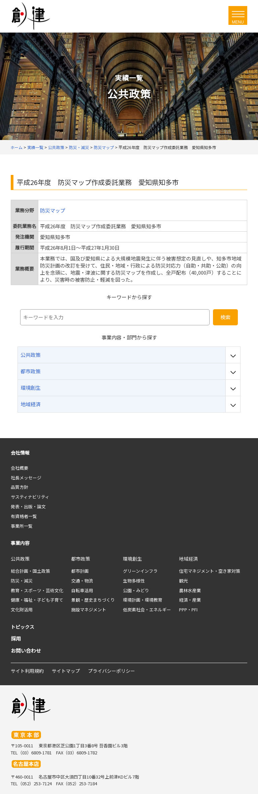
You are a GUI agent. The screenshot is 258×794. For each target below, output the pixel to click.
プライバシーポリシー (111, 670)
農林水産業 (190, 590)
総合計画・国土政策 (30, 571)
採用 (16, 638)
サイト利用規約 (27, 670)
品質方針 (19, 487)
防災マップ (52, 210)
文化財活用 (22, 609)
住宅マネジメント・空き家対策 (209, 571)
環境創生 (132, 558)
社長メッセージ (26, 477)
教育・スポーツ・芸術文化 (37, 590)
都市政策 (80, 558)
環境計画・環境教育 (142, 600)
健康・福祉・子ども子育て (37, 600)
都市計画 (80, 571)
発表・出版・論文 (28, 506)
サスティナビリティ (30, 497)
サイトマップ (66, 670)
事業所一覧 (22, 526)
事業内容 (20, 543)
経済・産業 (190, 600)
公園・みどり (136, 590)
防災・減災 (22, 580)
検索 (225, 317)
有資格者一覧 (24, 516)
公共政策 (20, 558)
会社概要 (19, 468)
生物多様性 (134, 580)
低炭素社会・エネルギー (147, 609)
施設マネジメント (88, 609)
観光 (183, 580)
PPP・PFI (188, 609)
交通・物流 (82, 580)
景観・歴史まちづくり (93, 600)
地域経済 (188, 558)
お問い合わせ (26, 650)
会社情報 (20, 452)
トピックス (22, 626)
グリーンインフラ (140, 571)
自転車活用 (82, 590)
